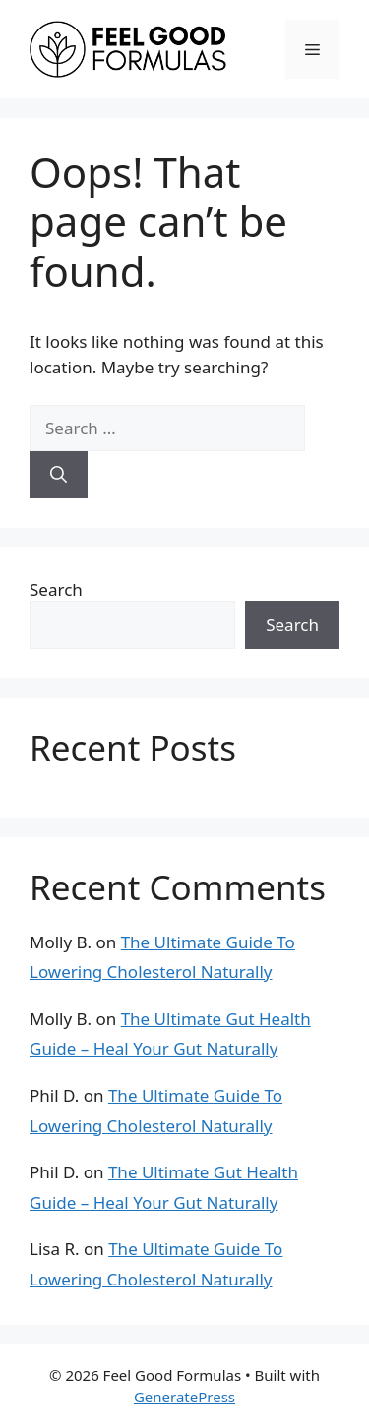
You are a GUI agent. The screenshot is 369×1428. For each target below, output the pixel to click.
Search (56, 589)
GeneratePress (184, 1396)
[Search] (59, 474)
